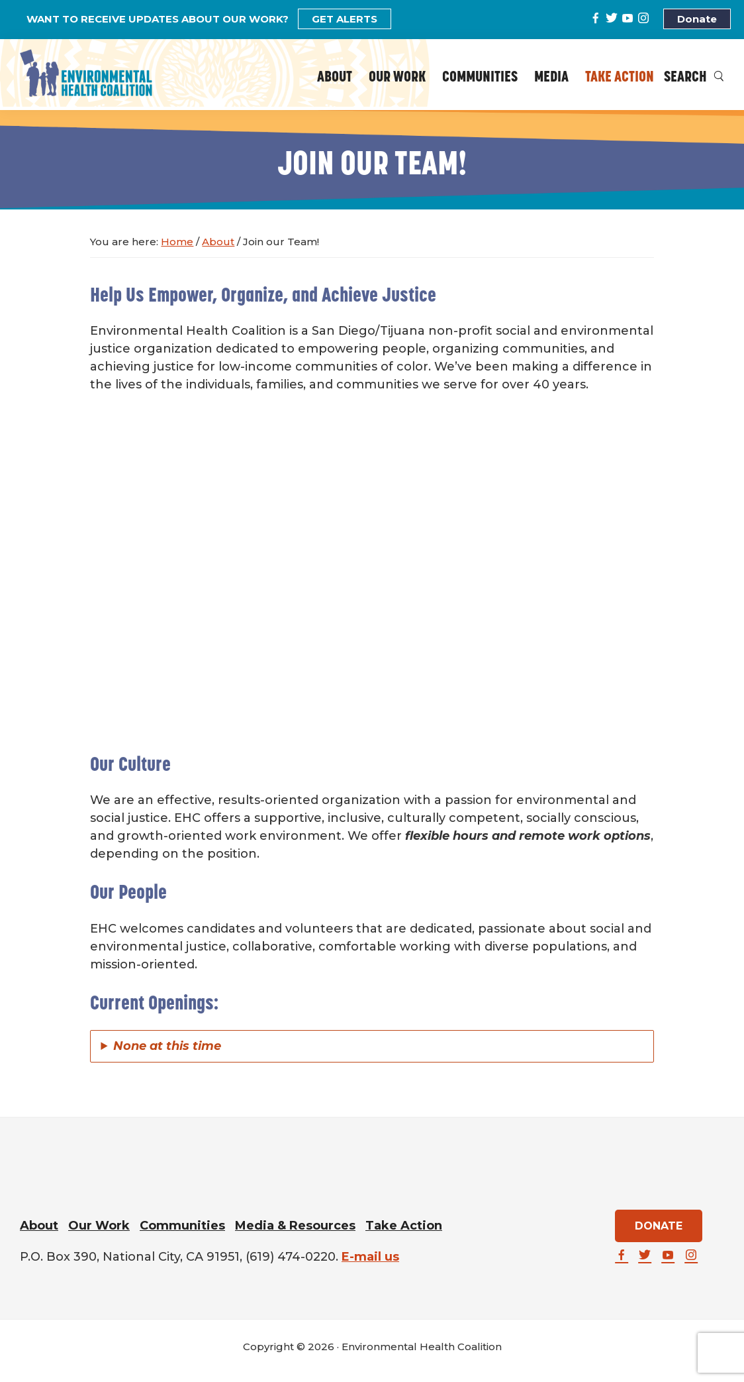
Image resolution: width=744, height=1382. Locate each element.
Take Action (403, 1225)
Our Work (99, 1225)
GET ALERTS (344, 19)
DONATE (658, 1226)
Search (694, 78)
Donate (697, 19)
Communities (182, 1225)
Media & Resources (295, 1225)
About (39, 1225)
